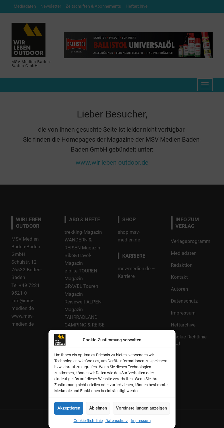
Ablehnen (98, 408)
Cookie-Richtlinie (88, 420)
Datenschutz (116, 420)
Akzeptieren (68, 408)
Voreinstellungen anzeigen (141, 408)
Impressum (141, 420)
